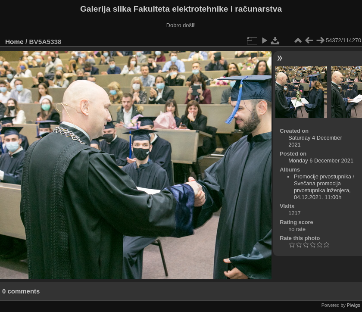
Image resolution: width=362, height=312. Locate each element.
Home (14, 41)
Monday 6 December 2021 (320, 160)
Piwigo (353, 305)
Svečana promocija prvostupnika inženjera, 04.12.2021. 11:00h (322, 190)
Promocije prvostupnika (322, 176)
